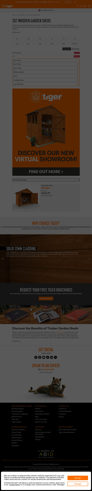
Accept (78, 478)
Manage (77, 484)
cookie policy (14, 484)
